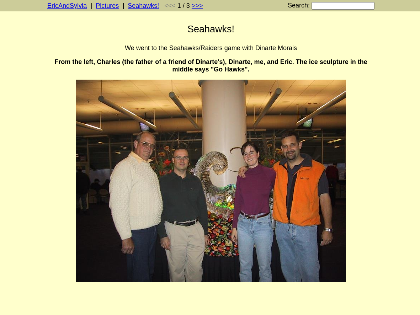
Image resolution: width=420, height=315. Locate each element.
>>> (197, 5)
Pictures (107, 5)
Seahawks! (143, 5)
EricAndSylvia (67, 5)
